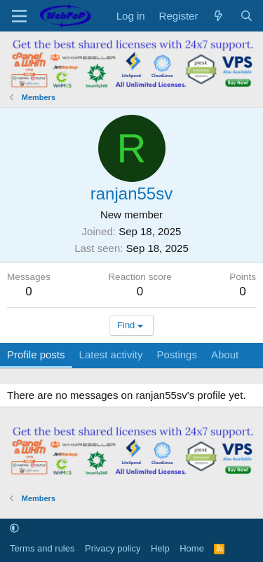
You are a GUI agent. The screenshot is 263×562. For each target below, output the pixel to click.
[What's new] (218, 16)
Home (192, 548)
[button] (14, 528)
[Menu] (19, 16)
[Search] (246, 16)
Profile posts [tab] (36, 354)
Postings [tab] (176, 354)
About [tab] (224, 354)
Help (160, 548)
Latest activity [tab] (111, 354)
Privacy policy (112, 548)
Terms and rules (42, 548)
